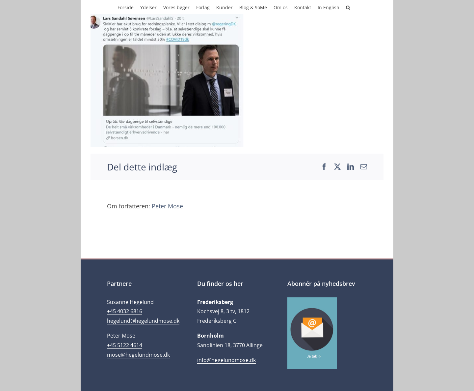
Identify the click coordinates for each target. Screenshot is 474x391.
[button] (348, 7)
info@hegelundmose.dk (226, 360)
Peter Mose (167, 206)
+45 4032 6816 (124, 311)
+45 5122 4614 (124, 345)
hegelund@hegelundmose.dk (143, 320)
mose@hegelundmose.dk (138, 354)
